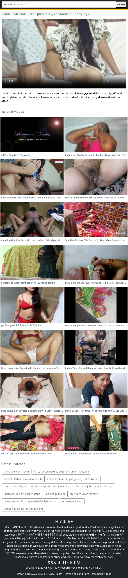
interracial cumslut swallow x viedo (51, 486)
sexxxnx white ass (72, 501)
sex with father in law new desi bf (23, 479)
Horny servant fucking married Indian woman (30, 501)
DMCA (20, 574)
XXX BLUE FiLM (64, 562)
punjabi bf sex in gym (16, 471)
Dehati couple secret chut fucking (23, 508)
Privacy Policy (54, 574)
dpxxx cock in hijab (15, 486)
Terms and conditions (76, 574)
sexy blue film (71, 534)
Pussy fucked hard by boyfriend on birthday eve (61, 471)
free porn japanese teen (84, 494)
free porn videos (101, 574)
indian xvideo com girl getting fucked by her (72, 479)
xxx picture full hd (55, 494)
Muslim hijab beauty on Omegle (94, 486)
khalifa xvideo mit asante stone (22, 494)
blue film (61, 527)
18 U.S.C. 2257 (35, 574)
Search (121, 4)
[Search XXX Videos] (59, 4)
